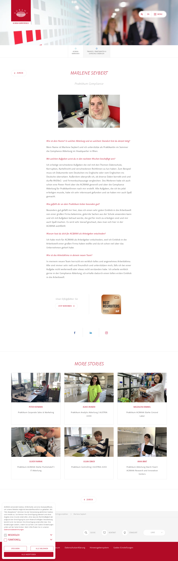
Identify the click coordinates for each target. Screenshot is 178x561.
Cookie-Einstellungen (123, 544)
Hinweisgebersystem (99, 544)
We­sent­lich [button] (12, 535)
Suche (89, 529)
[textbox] (152, 529)
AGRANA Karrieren (75, 52)
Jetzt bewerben (65, 306)
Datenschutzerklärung (75, 544)
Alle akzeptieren (29, 554)
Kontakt (108, 529)
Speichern (15, 548)
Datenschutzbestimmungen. (14, 530)
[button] (75, 332)
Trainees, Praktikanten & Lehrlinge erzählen (96, 52)
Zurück (19, 73)
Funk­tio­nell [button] (12, 540)
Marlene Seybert (80, 511)
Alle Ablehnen (42, 548)
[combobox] (154, 529)
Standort (129, 529)
